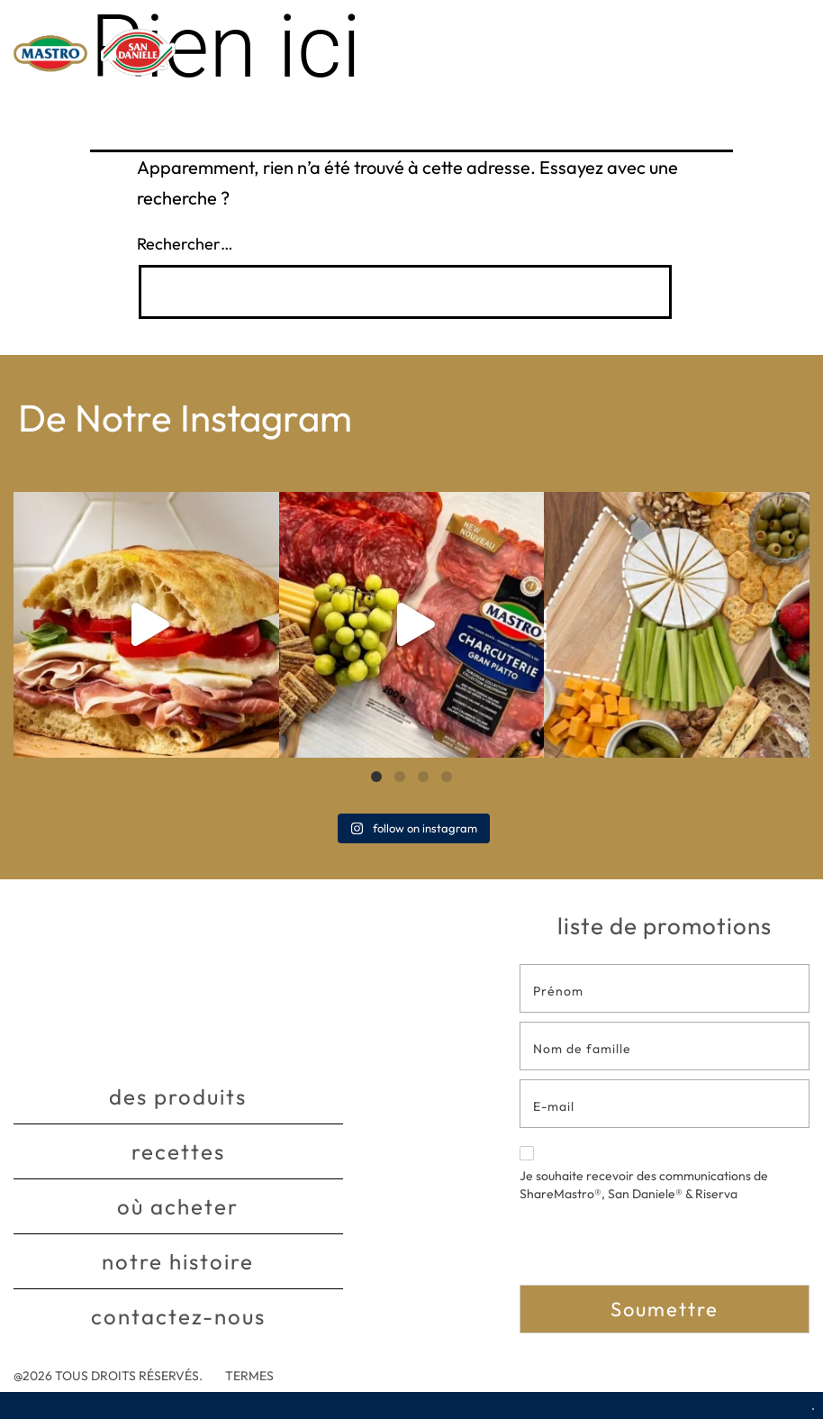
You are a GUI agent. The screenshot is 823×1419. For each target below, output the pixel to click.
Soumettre (664, 1309)
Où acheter (178, 1207)
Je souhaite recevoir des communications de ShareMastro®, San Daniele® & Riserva (644, 1174)
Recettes (178, 1152)
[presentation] (656, 1249)
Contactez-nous (178, 1317)
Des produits (178, 1097)
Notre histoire (178, 1262)
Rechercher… (185, 243)
